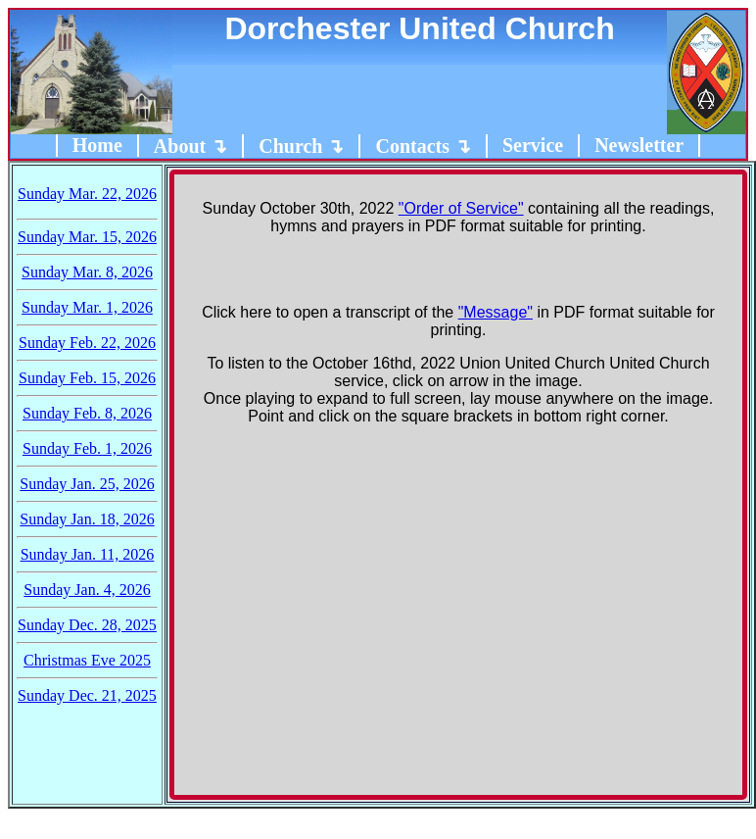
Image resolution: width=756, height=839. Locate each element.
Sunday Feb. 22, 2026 (87, 342)
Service (532, 145)
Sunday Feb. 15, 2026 (87, 378)
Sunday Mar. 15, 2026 (87, 236)
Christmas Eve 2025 (87, 660)
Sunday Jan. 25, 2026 (87, 483)
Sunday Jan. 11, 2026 (88, 554)
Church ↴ (301, 146)
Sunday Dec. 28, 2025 (87, 625)
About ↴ (190, 146)
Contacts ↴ (423, 146)
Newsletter (639, 145)
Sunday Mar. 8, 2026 (87, 272)
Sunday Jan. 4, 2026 (87, 589)
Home (97, 145)
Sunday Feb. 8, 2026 (87, 413)
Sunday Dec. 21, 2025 (87, 695)
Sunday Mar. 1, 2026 (87, 307)
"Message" (495, 312)
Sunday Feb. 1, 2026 (87, 448)
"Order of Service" (461, 208)
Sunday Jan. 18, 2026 (87, 519)
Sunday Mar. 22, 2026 (87, 193)
